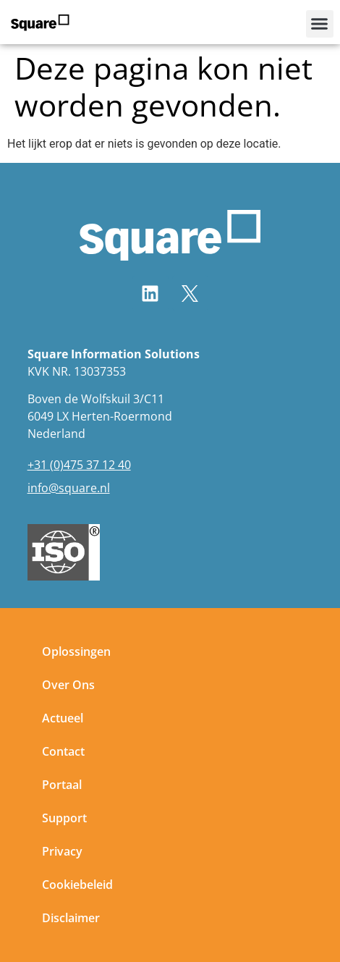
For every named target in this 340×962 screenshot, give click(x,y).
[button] (319, 24)
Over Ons (68, 685)
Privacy (62, 851)
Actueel (62, 718)
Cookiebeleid (77, 885)
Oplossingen (76, 651)
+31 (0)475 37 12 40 (79, 465)
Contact (63, 751)
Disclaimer (71, 918)
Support (64, 818)
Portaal (62, 785)
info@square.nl (68, 488)
